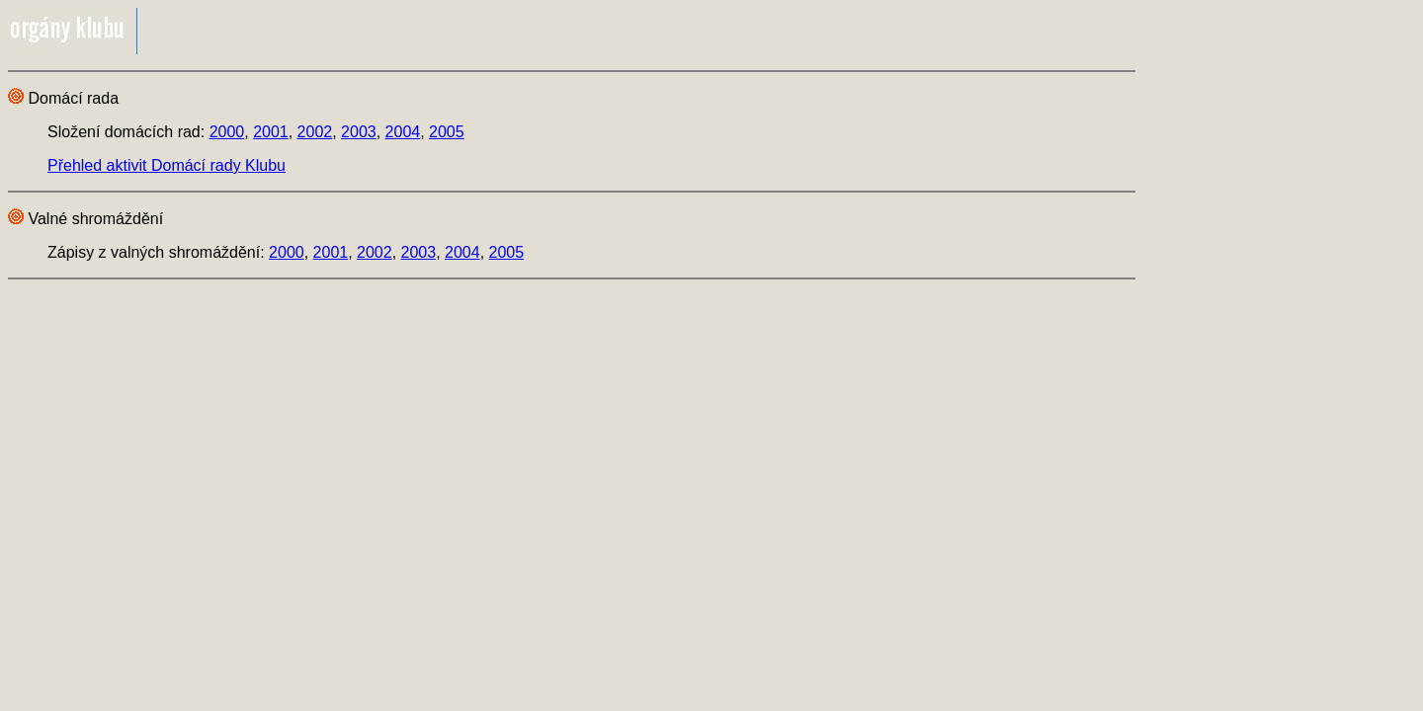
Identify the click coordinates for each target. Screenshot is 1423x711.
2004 (403, 131)
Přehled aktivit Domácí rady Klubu (166, 165)
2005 (446, 131)
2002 (315, 131)
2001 (271, 131)
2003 (359, 131)
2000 (227, 131)
